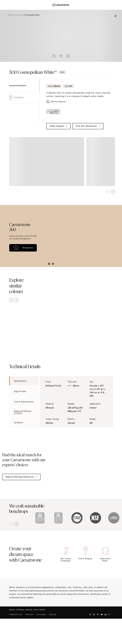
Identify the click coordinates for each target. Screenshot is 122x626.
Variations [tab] (18, 422)
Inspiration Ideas (105, 560)
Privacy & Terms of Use (15, 614)
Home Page (11, 15)
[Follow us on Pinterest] (98, 614)
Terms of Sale (29, 614)
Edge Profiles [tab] (20, 391)
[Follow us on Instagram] (94, 614)
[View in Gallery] (46, 161)
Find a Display (85, 559)
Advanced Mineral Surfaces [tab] (22, 412)
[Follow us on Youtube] (101, 614)
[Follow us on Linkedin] (105, 614)
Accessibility (52, 614)
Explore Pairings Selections (21, 477)
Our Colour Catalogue (65, 560)
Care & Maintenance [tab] (24, 401)
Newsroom (29, 610)
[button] (113, 191)
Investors (42, 610)
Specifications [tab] (20, 381)
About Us (12, 610)
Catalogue (19, 15)
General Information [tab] (17, 86)
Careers (36, 610)
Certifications (20, 610)
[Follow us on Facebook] (90, 614)
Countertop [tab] (16, 97)
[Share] (115, 16)
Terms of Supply (41, 614)
